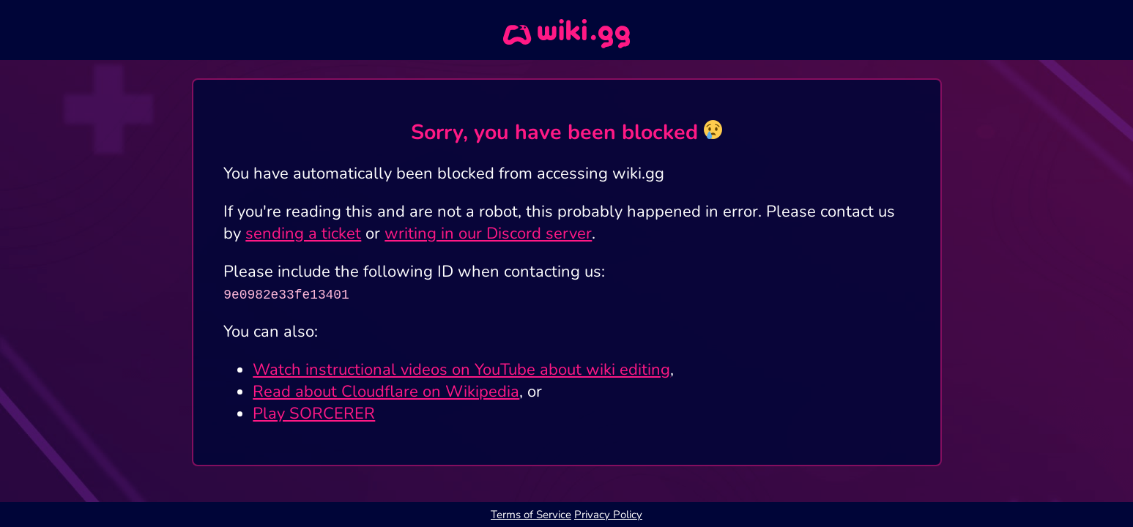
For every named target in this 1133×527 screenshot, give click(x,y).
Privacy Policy (608, 514)
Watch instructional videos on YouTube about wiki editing (461, 370)
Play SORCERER (314, 414)
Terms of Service (531, 514)
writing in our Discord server (488, 233)
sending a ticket (303, 233)
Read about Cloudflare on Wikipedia (386, 392)
